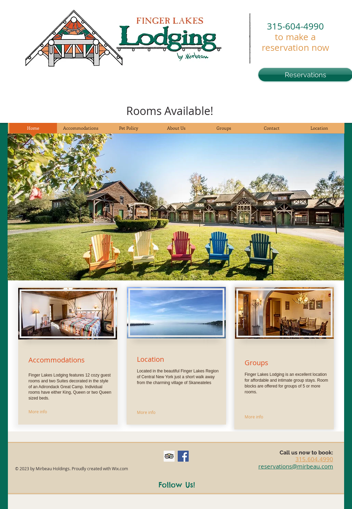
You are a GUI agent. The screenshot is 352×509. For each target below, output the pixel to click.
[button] (176, 206)
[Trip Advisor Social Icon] (169, 456)
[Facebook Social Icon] (183, 456)
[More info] (49, 412)
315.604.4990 (314, 459)
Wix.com (120, 468)
